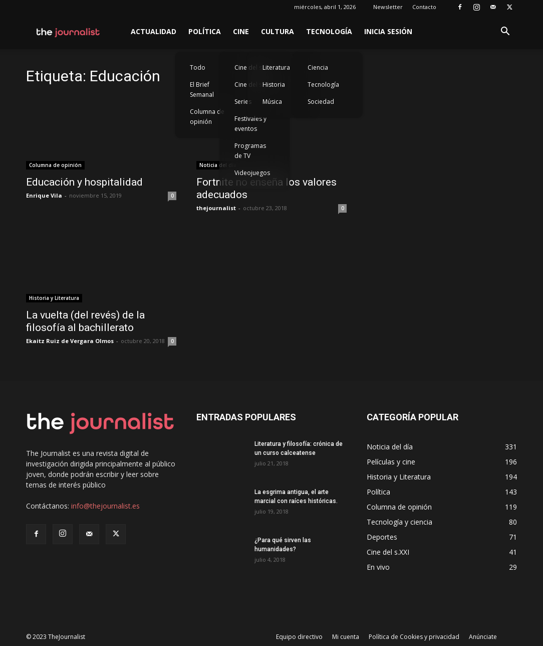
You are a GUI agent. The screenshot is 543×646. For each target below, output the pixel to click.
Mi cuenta (345, 636)
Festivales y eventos (250, 123)
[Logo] (68, 31)
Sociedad (321, 101)
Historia (273, 84)
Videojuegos (252, 173)
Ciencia (318, 67)
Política (204, 31)
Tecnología (329, 31)
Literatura (276, 67)
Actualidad (153, 31)
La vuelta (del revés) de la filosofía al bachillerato (85, 321)
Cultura (277, 31)
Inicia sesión (388, 31)
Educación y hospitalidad (84, 182)
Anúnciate (483, 636)
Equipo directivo (299, 636)
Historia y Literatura (54, 297)
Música (272, 101)
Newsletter (388, 7)
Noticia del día (217, 165)
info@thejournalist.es (105, 506)
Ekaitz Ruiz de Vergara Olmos (70, 341)
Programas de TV (250, 150)
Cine (241, 31)
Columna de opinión (207, 116)
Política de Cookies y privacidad (414, 636)
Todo (197, 67)
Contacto (424, 7)
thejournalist (216, 208)
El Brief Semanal (202, 89)
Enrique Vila (44, 195)
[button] (505, 32)
